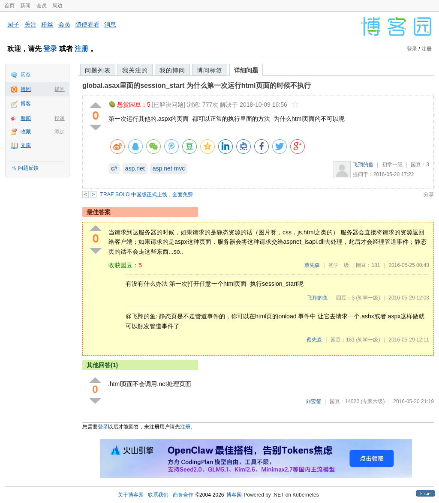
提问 (59, 89)
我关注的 (135, 70)
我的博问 (172, 70)
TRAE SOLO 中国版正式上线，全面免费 (146, 195)
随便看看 (87, 24)
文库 (26, 145)
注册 (81, 48)
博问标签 (210, 70)
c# (114, 168)
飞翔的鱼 (363, 165)
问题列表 (98, 70)
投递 (59, 118)
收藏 (26, 132)
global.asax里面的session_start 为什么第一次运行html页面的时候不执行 (196, 85)
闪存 (26, 75)
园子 (13, 24)
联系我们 (158, 495)
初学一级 (392, 165)
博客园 (234, 495)
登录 (50, 48)
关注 (30, 24)
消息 (110, 24)
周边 (57, 6)
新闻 (25, 6)
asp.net (135, 168)
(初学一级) (368, 298)
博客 (26, 104)
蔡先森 (312, 265)
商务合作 (183, 495)
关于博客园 (131, 495)
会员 (41, 6)
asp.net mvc (169, 168)
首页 (9, 6)
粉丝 (47, 24)
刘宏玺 (313, 401)
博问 (26, 89)
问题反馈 (28, 168)
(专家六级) (373, 401)
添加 (59, 132)
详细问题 (246, 70)
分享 (429, 195)
